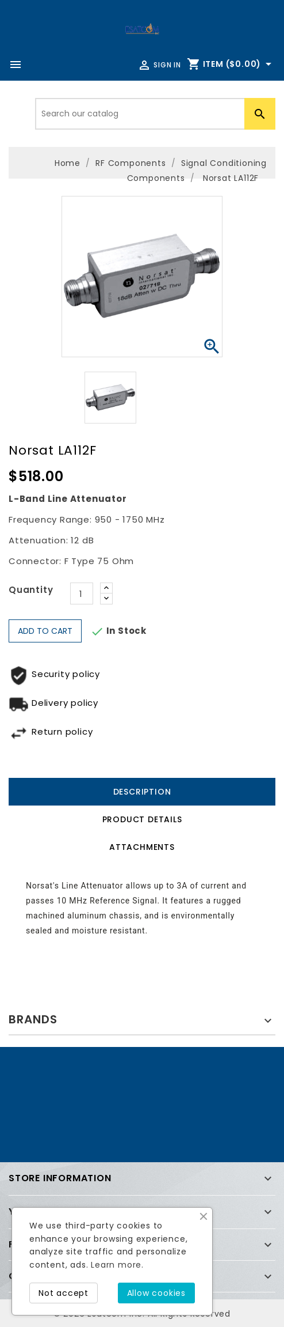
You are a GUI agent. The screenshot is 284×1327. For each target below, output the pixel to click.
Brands (33, 1019)
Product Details (142, 819)
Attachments (142, 847)
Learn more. (117, 1265)
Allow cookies (156, 1293)
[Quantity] (81, 593)
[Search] (155, 114)
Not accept (64, 1293)
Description (142, 791)
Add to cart (45, 631)
